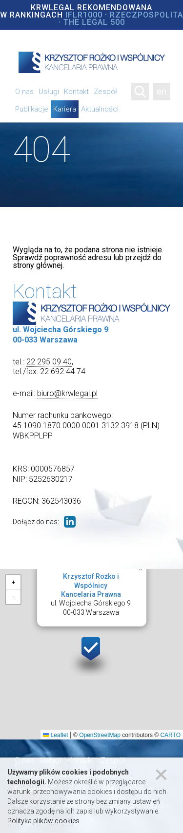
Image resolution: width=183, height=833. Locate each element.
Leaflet (55, 735)
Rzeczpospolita (146, 14)
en (161, 91)
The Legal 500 (94, 22)
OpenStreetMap (100, 735)
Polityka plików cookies (43, 821)
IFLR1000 (83, 14)
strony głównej (37, 265)
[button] (92, 654)
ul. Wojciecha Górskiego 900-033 (91, 594)
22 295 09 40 (49, 361)
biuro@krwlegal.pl (67, 393)
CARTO (170, 735)
